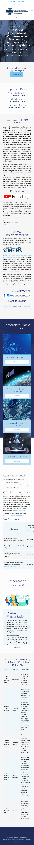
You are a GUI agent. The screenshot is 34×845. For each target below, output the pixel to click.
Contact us (20, 5)
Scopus (5, 221)
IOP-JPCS (15, 219)
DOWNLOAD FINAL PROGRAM (17, 663)
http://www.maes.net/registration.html (14, 515)
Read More (17, 362)
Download (17, 461)
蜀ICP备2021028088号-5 (9, 839)
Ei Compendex (24, 219)
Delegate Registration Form (12, 566)
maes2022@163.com (18, 1)
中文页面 (13, 5)
